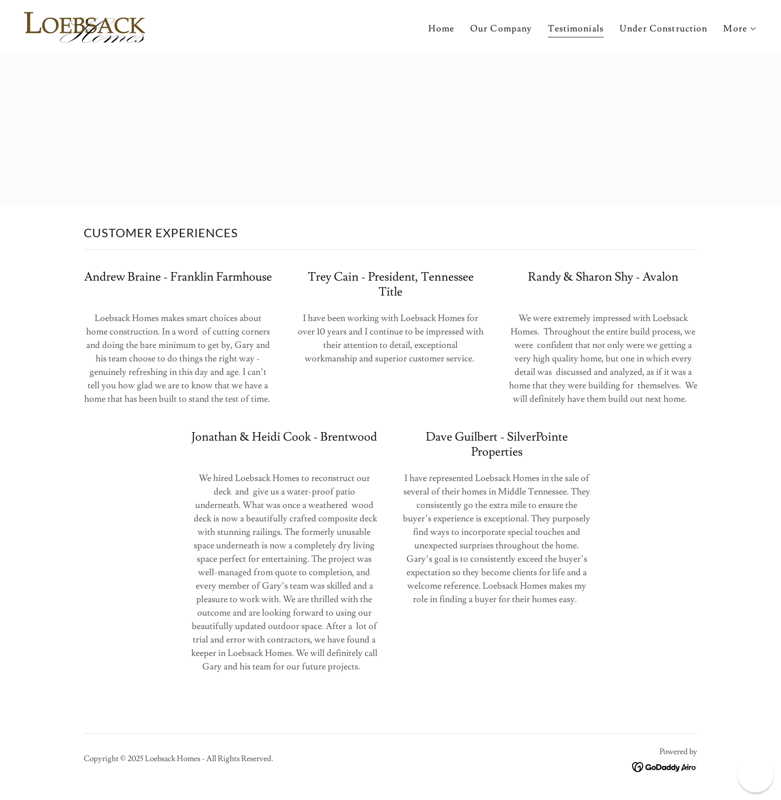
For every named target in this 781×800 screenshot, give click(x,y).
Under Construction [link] (663, 28)
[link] (84, 25)
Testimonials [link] (576, 28)
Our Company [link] (501, 28)
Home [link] (441, 28)
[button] (740, 29)
